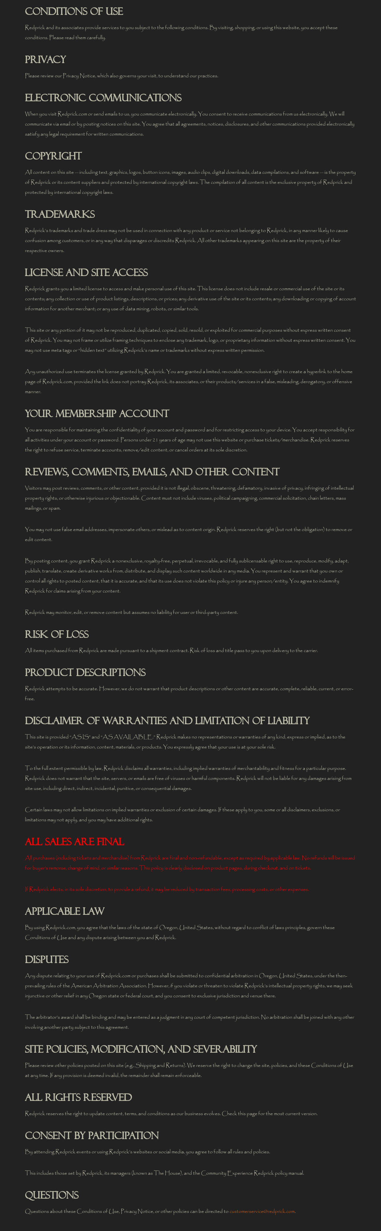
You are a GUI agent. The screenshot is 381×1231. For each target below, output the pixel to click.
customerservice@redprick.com (262, 1211)
